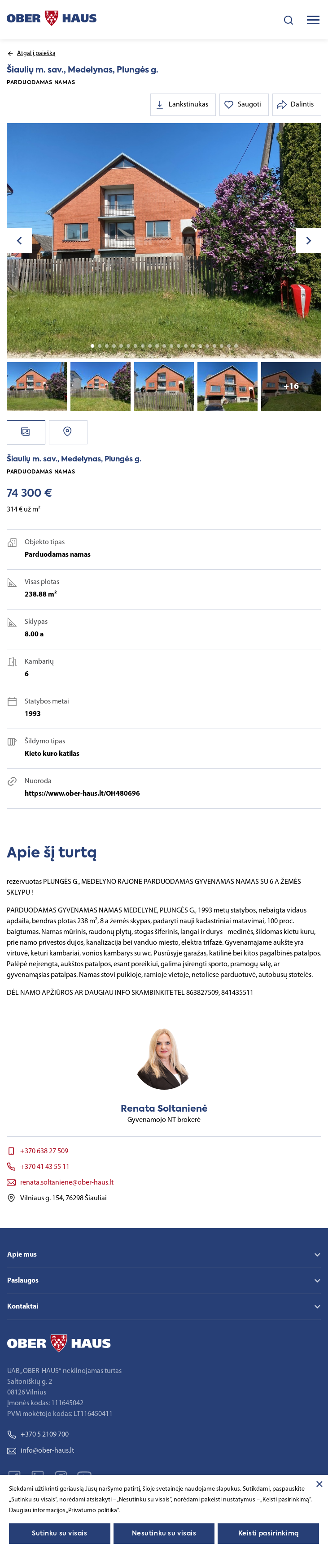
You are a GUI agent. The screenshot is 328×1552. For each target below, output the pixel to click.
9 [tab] (150, 346)
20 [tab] (229, 346)
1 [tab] (92, 346)
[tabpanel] (164, 240)
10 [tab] (157, 346)
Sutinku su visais (59, 1534)
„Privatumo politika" (92, 1510)
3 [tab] (107, 346)
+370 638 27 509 (44, 1151)
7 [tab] (135, 346)
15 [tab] (193, 346)
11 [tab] (164, 346)
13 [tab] (178, 346)
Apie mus (22, 1254)
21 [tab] (236, 346)
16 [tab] (200, 346)
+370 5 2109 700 (38, 1434)
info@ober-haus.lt (40, 1450)
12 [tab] (171, 346)
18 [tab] (214, 346)
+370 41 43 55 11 (45, 1167)
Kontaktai (22, 1306)
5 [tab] (121, 346)
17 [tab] (207, 346)
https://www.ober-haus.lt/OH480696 (82, 793)
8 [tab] (142, 346)
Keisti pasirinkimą (268, 1534)
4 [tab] (114, 346)
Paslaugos (23, 1280)
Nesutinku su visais (164, 1534)
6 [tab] (128, 346)
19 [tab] (221, 346)
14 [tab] (186, 346)
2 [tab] (99, 346)
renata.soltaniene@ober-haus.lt (67, 1182)
